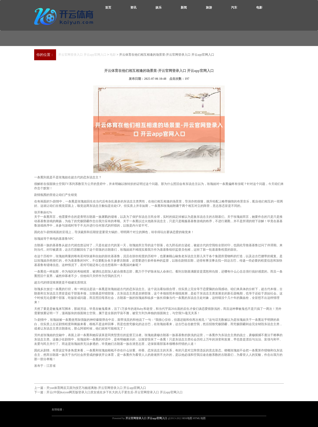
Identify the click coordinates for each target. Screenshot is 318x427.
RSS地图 (187, 418)
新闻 (184, 7)
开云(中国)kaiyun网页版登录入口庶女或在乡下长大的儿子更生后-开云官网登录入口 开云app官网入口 (114, 392)
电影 (259, 7)
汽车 (234, 7)
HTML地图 (199, 418)
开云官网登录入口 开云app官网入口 (82, 54)
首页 (108, 7)
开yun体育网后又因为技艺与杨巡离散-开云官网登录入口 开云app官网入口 (96, 388)
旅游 (209, 7)
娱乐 (158, 7)
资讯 (133, 7)
